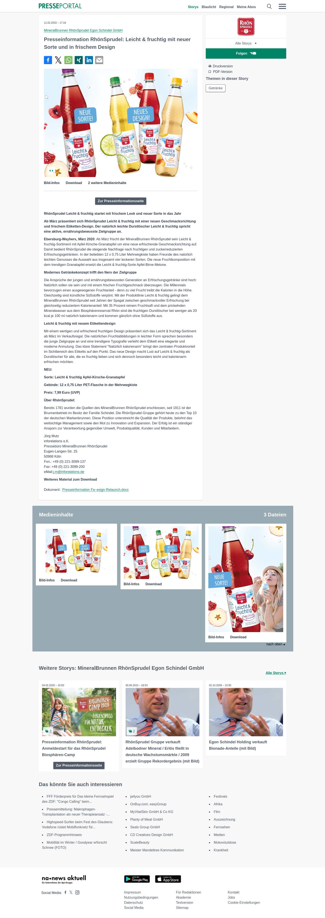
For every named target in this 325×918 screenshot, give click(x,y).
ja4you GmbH (140, 796)
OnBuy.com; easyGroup (148, 804)
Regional (226, 7)
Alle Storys (246, 43)
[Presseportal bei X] (70, 893)
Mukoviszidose (225, 842)
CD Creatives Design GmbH (151, 835)
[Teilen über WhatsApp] (68, 60)
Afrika (218, 804)
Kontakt (233, 892)
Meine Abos (246, 7)
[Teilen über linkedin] (89, 60)
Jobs (231, 897)
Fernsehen (222, 827)
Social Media (134, 907)
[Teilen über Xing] (79, 60)
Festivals (220, 796)
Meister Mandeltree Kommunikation (157, 850)
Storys (193, 7)
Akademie (183, 897)
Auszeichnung (224, 819)
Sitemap (182, 907)
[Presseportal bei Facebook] (64, 893)
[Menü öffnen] (282, 6)
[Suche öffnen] (269, 6)
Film (217, 812)
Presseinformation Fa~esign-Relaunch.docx (95, 489)
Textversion (184, 902)
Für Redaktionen (188, 892)
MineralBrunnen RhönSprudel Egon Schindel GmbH (83, 30)
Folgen (246, 53)
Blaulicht (209, 7)
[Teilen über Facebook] (48, 60)
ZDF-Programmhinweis (64, 835)
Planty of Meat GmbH (146, 819)
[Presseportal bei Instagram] (76, 892)
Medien (219, 835)
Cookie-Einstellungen (244, 902)
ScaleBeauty (139, 842)
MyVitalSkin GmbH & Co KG (151, 812)
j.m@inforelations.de (68, 472)
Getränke (216, 88)
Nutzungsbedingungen (141, 897)
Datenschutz (133, 902)
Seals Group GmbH (145, 827)
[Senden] (99, 60)
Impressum (132, 892)
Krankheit (221, 850)
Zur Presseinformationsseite (121, 201)
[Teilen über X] (58, 60)
